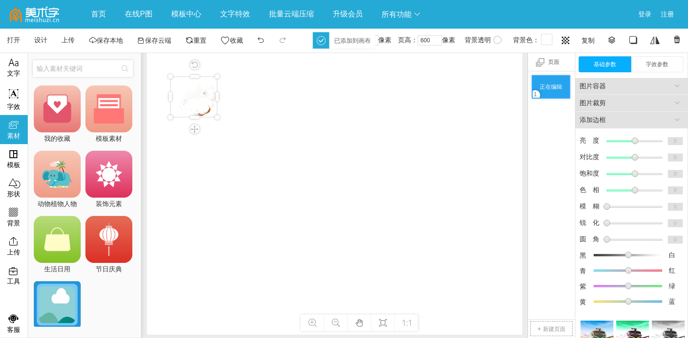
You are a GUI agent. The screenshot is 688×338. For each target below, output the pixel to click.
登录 (644, 14)
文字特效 (235, 14)
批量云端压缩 (291, 14)
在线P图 (139, 14)
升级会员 (348, 14)
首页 (98, 14)
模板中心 (186, 14)
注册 (667, 14)
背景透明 (483, 40)
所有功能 (401, 14)
